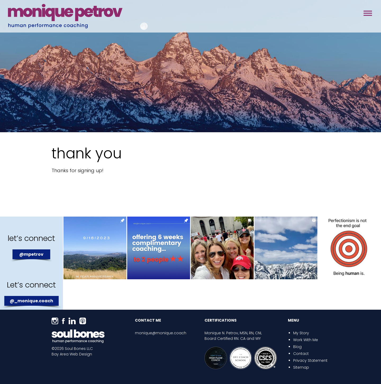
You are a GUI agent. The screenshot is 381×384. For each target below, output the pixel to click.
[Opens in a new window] (55, 320)
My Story (301, 333)
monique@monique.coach (160, 333)
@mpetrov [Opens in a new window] (31, 254)
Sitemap (301, 367)
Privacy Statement (310, 360)
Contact (301, 353)
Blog (297, 346)
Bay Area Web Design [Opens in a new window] (72, 354)
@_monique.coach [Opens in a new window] (31, 301)
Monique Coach (65, 16)
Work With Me (305, 339)
